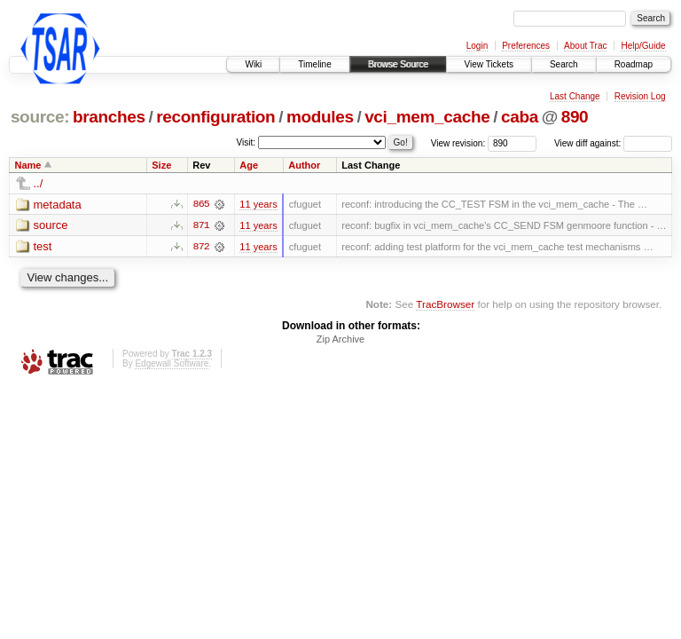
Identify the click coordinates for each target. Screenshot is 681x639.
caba (519, 116)
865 (201, 204)
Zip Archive (340, 340)
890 (575, 116)
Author (304, 165)
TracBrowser (445, 304)
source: (40, 116)
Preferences (526, 46)
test (43, 247)
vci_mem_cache (426, 116)
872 (201, 247)
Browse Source (398, 64)
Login (477, 46)
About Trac (585, 46)
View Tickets (489, 64)
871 (201, 225)
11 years (258, 204)
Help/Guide (643, 46)
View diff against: (613, 143)
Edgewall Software (171, 364)
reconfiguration (215, 116)
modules (320, 116)
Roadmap (633, 64)
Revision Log (640, 96)
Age (248, 165)
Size (161, 165)
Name (28, 165)
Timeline (314, 64)
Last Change (575, 96)
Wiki (253, 64)
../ (38, 183)
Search (564, 64)
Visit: (246, 142)
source (51, 226)
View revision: (458, 143)
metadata (58, 204)
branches (109, 116)
